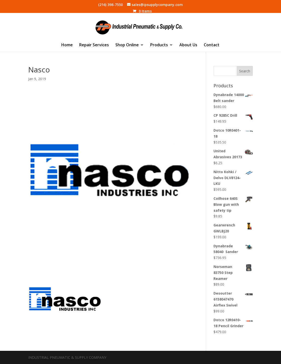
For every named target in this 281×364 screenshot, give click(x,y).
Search (244, 71)
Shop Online (127, 45)
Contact (211, 45)
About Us (188, 45)
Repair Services (94, 45)
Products (159, 45)
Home (67, 45)
